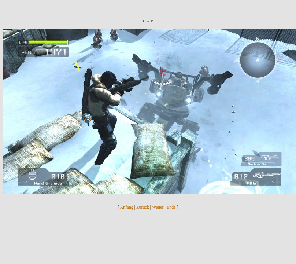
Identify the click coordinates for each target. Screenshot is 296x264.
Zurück (142, 207)
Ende (171, 207)
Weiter (158, 207)
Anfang (126, 207)
